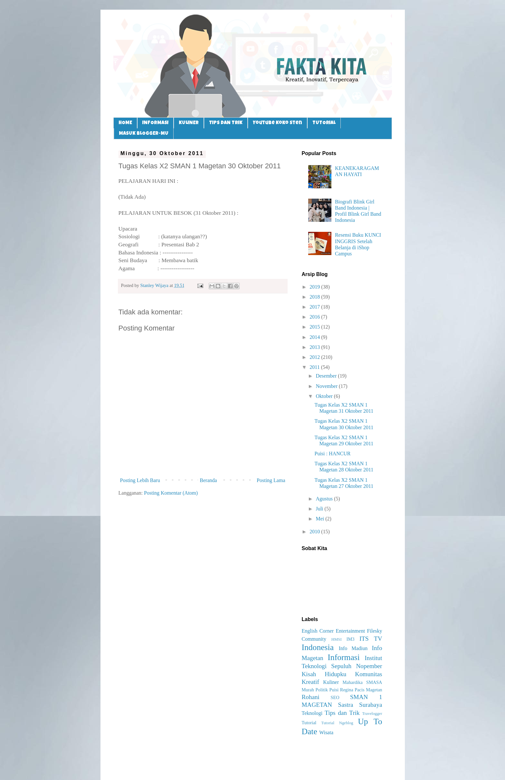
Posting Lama (271, 480)
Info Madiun (353, 648)
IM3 (351, 639)
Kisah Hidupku (324, 674)
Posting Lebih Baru (140, 480)
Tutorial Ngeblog (337, 723)
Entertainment (350, 631)
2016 (315, 317)
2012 (315, 357)
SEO (334, 697)
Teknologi (312, 713)
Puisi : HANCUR (332, 453)
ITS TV (370, 638)
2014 (315, 337)
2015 (315, 327)
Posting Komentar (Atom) (171, 493)
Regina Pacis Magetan (361, 689)
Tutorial (309, 722)
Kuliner (331, 682)
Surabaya (370, 704)
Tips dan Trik (342, 712)
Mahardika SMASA (362, 682)
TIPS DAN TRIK (226, 123)
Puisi (333, 689)
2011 (315, 367)
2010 (315, 531)
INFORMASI (155, 123)
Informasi (344, 657)
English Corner (318, 631)
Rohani (310, 697)
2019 (315, 287)
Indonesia (318, 647)
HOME (125, 123)
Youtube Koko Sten (277, 123)
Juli (320, 508)
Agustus (325, 498)
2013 (315, 347)
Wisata (326, 732)
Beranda (208, 480)
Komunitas (368, 674)
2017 (315, 307)
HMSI (336, 639)
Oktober (325, 396)
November (327, 386)
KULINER (189, 123)
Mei (320, 518)
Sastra (345, 704)
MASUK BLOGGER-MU (143, 133)
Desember (327, 376)
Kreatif (310, 681)
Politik (321, 689)
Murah (308, 689)
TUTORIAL (324, 123)
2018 (315, 297)
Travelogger (372, 713)
